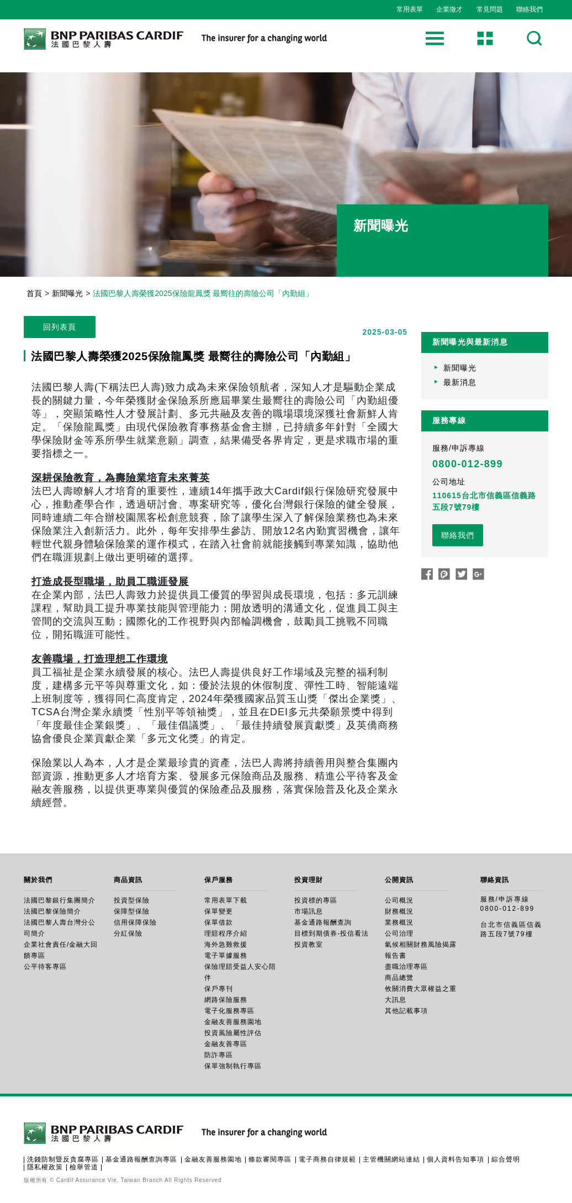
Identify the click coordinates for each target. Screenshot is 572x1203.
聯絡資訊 (494, 880)
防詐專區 (218, 1055)
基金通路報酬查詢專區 (141, 1159)
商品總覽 (399, 978)
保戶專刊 (218, 989)
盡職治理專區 (406, 966)
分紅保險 (128, 933)
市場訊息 (308, 911)
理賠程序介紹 (225, 933)
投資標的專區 (315, 900)
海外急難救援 (225, 944)
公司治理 (399, 933)
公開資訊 (399, 880)
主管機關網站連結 (391, 1159)
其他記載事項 (406, 1011)
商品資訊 (128, 880)
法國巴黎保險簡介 (52, 911)
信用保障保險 (135, 922)
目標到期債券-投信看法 (331, 933)
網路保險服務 (225, 1000)
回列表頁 (59, 327)
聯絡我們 (529, 9)
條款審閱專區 (270, 1159)
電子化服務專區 (229, 1011)
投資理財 (308, 880)
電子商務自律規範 (327, 1159)
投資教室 (308, 944)
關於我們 (38, 880)
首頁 (34, 293)
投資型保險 (132, 900)
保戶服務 (218, 880)
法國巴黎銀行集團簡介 (60, 900)
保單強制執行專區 (233, 1066)
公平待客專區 (45, 966)
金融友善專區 (225, 1044)
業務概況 (399, 922)
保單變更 (218, 911)
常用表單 (409, 9)
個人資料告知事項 (455, 1159)
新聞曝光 (67, 293)
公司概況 (399, 900)
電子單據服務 (225, 955)
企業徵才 (449, 9)
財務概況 (399, 911)
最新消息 (459, 382)
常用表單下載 (225, 900)
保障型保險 (132, 911)
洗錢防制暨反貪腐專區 (63, 1159)
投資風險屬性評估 (233, 1033)
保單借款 (218, 922)
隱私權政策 (45, 1167)
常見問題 (489, 9)
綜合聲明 (505, 1159)
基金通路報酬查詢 (323, 922)
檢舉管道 (84, 1167)
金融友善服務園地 (233, 1022)
